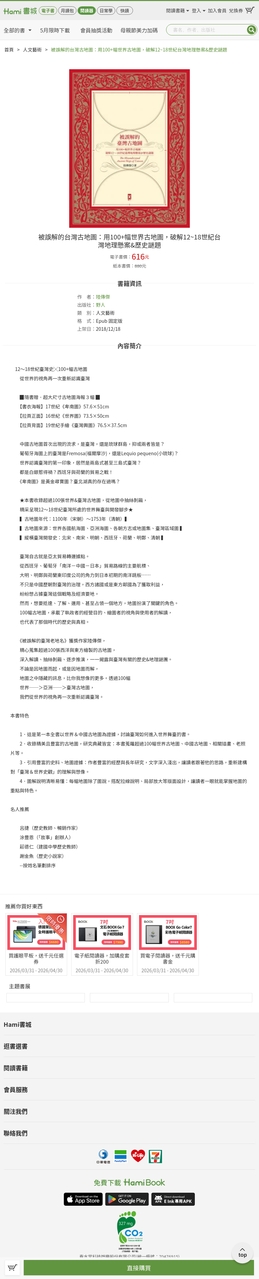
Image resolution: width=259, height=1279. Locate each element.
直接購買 (139, 1267)
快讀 (124, 10)
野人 (100, 304)
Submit (251, 29)
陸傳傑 (103, 296)
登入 (196, 9)
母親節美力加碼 (139, 30)
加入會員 (217, 9)
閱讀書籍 (175, 9)
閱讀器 (86, 10)
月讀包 (67, 10)
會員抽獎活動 (96, 30)
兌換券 (236, 9)
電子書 (47, 10)
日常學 (106, 10)
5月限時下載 (55, 30)
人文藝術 (32, 49)
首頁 (9, 49)
